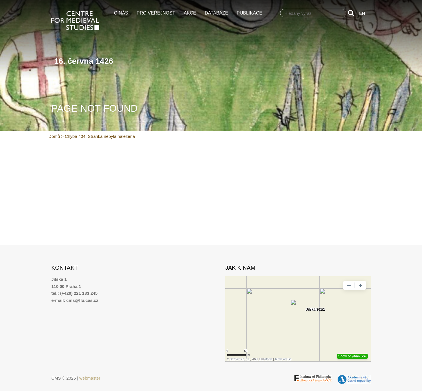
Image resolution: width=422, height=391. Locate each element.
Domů (54, 136)
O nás (122, 13)
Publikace (251, 13)
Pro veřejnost (157, 13)
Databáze (218, 13)
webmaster (89, 378)
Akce (191, 13)
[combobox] (313, 13)
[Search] (352, 13)
